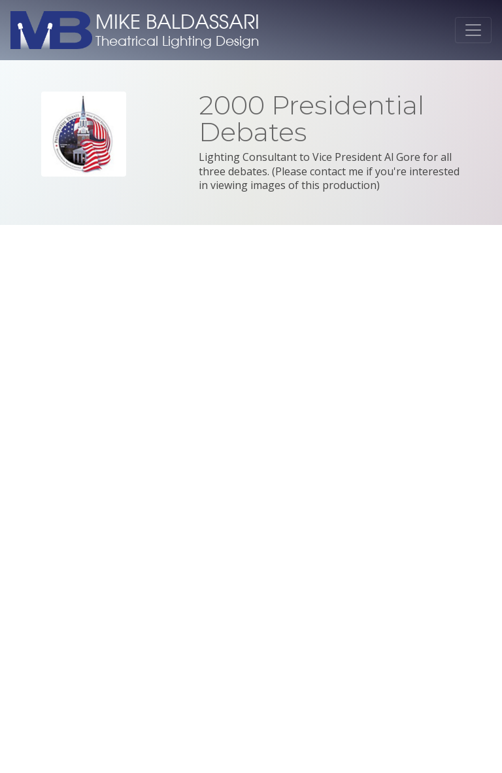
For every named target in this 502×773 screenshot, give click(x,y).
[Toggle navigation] (473, 30)
